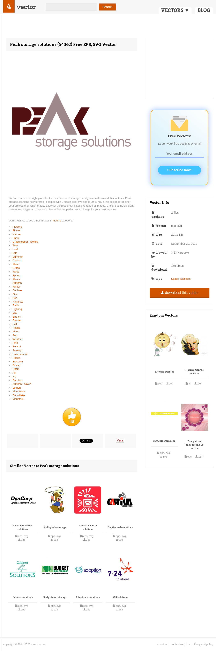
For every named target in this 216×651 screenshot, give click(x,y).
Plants (16, 279)
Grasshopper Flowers (25, 241)
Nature (57, 220)
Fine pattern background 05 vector (194, 445)
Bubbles (17, 290)
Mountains (19, 391)
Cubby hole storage (55, 527)
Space (175, 278)
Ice (14, 376)
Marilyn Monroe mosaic (195, 372)
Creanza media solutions (88, 527)
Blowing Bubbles (164, 371)
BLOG (204, 10)
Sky (15, 312)
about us (162, 644)
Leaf (15, 249)
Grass (16, 267)
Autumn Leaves (22, 383)
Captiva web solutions (120, 527)
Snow (16, 238)
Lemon (17, 387)
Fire (15, 294)
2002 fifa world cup (164, 441)
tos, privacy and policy (200, 644)
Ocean (16, 365)
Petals (16, 327)
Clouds (17, 260)
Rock (16, 368)
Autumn (17, 282)
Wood (16, 271)
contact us (177, 644)
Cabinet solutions (23, 597)
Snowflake (19, 395)
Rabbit (16, 305)
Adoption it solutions (88, 597)
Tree (15, 245)
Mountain (18, 399)
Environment (20, 354)
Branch (17, 316)
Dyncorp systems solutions (22, 527)
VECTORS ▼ (175, 10)
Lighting (17, 309)
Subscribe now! (179, 170)
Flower (17, 230)
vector (26, 6)
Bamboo (17, 380)
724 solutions (120, 597)
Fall (15, 324)
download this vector (179, 293)
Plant (16, 264)
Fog (15, 335)
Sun (15, 252)
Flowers (17, 226)
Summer (18, 256)
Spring (16, 275)
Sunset (17, 346)
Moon (16, 331)
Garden (17, 320)
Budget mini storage (55, 597)
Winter (16, 286)
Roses (16, 357)
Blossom (18, 361)
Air (14, 372)
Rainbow (18, 301)
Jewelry (17, 350)
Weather (18, 339)
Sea (15, 297)
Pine (15, 342)
